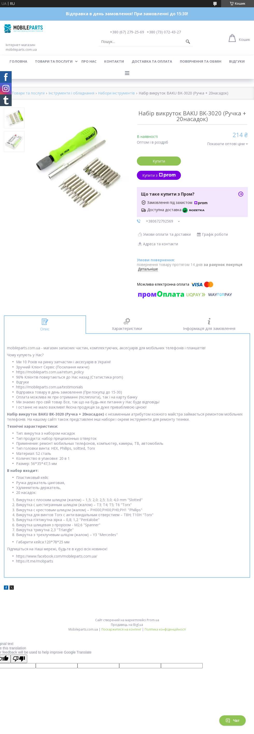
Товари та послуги (54, 61)
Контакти (114, 61)
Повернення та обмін (200, 61)
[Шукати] (188, 41)
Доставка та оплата (152, 61)
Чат (232, 720)
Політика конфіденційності (165, 629)
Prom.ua (153, 620)
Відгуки (237, 61)
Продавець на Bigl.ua (127, 624)
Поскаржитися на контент (121, 629)
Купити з (159, 175)
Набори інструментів (116, 93)
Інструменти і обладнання (71, 93)
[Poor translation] (19, 659)
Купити (159, 161)
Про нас (88, 61)
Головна (18, 61)
